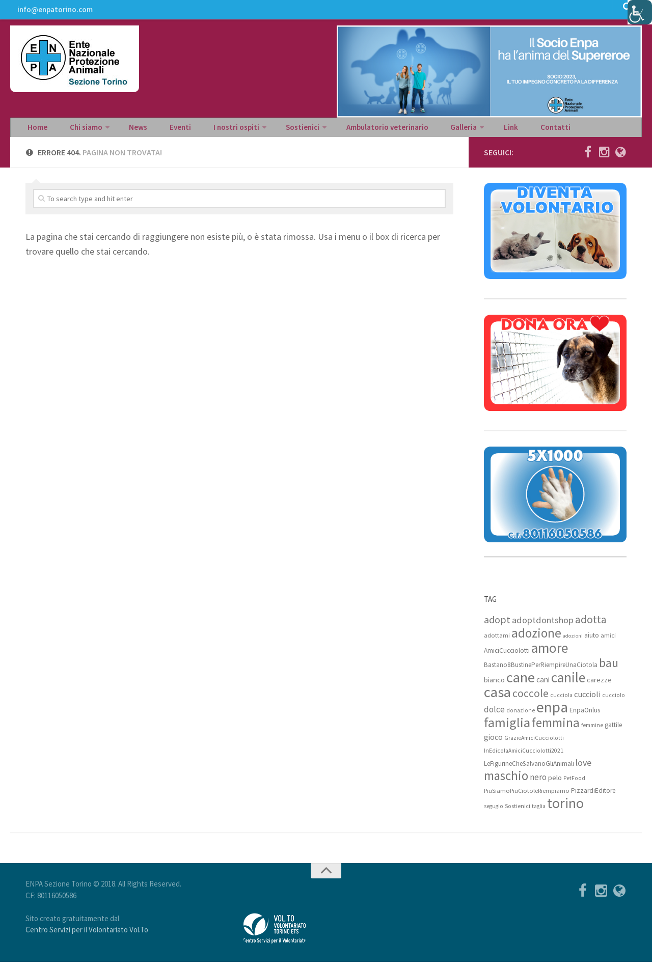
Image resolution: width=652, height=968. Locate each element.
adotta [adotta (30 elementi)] (591, 625)
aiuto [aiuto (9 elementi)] (591, 641)
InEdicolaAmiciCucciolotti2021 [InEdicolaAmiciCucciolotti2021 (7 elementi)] (523, 756)
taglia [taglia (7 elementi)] (539, 812)
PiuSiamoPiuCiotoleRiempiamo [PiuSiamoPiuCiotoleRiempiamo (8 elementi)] (526, 796)
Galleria (423, 130)
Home (35, 130)
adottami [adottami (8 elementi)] (497, 641)
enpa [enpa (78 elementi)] (552, 713)
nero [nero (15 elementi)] (538, 783)
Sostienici (272, 130)
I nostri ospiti (209, 130)
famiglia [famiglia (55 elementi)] (507, 728)
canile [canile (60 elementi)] (568, 683)
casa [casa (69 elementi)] (497, 698)
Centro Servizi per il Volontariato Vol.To (86, 936)
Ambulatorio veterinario (352, 130)
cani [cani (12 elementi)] (543, 685)
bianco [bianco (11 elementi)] (494, 685)
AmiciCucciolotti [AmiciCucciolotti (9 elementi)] (507, 656)
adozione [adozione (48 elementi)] (536, 639)
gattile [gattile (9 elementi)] (613, 731)
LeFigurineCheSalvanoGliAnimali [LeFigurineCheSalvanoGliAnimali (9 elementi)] (529, 769)
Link (465, 130)
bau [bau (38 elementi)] (608, 669)
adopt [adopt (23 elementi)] (497, 625)
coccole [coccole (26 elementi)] (530, 699)
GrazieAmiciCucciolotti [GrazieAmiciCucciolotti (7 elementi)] (534, 744)
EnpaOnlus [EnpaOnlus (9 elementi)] (584, 716)
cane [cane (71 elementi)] (520, 683)
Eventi (160, 130)
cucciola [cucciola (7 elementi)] (561, 701)
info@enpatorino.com (54, 13)
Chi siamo (78, 130)
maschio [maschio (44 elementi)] (506, 782)
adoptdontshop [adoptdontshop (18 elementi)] (543, 626)
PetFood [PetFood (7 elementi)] (574, 784)
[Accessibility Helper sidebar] (640, 12)
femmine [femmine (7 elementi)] (592, 731)
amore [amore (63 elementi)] (549, 654)
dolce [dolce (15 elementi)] (494, 715)
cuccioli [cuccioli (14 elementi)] (587, 700)
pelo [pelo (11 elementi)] (555, 783)
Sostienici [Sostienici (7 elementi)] (517, 812)
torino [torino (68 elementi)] (565, 809)
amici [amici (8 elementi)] (608, 641)
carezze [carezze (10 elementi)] (599, 685)
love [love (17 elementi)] (583, 769)
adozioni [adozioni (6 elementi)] (573, 642)
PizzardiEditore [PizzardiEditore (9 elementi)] (593, 796)
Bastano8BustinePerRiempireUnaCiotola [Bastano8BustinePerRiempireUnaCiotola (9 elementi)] (540, 671)
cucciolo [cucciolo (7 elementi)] (613, 701)
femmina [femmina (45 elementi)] (556, 729)
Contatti (502, 130)
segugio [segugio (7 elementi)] (493, 812)
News (125, 130)
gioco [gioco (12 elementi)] (493, 743)
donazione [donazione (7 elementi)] (520, 716)
